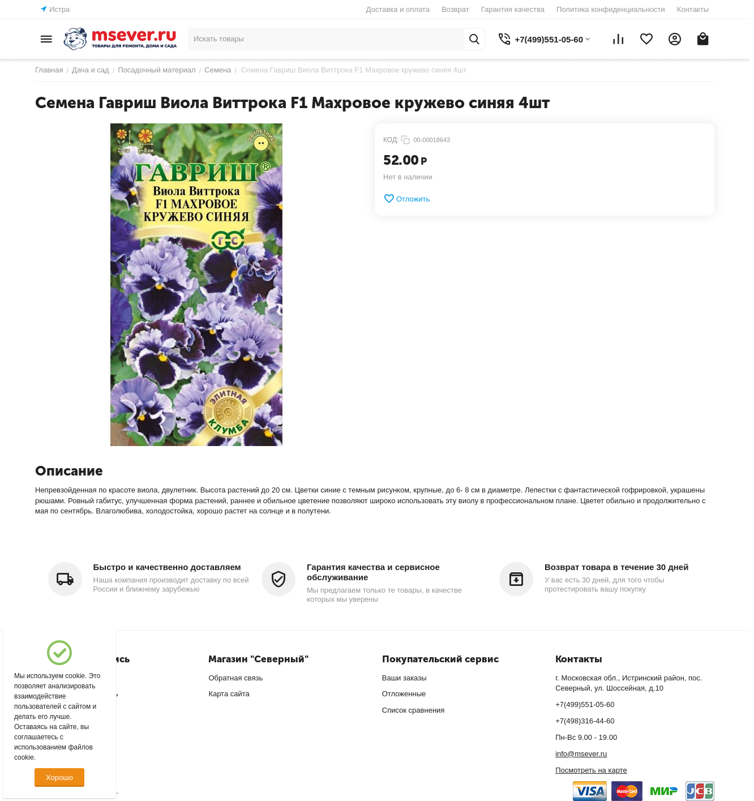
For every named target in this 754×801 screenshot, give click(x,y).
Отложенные (404, 693)
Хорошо (59, 777)
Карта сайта (228, 693)
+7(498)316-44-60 (584, 721)
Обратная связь (235, 678)
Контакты (693, 9)
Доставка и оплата (398, 9)
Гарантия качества (513, 9)
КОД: (391, 140)
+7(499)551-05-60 (584, 704)
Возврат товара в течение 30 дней (616, 567)
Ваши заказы (404, 678)
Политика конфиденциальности (610, 9)
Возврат (455, 9)
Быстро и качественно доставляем (167, 567)
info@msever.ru (581, 753)
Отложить (406, 198)
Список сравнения (413, 710)
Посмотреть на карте (591, 770)
